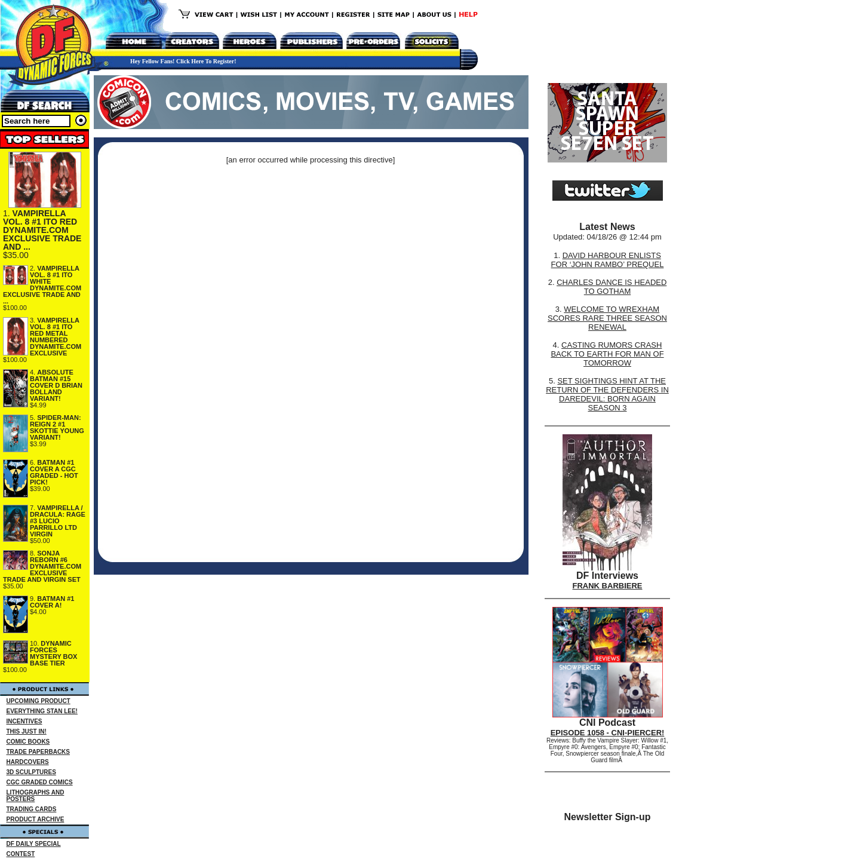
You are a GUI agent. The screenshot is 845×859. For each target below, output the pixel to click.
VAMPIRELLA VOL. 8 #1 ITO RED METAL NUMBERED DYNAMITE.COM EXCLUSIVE (55, 337)
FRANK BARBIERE (608, 585)
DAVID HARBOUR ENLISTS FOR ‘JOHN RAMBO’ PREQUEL (607, 260)
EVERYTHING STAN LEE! (42, 711)
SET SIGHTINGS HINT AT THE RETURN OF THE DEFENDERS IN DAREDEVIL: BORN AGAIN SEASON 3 (607, 394)
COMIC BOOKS (28, 741)
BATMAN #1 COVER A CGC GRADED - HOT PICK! (54, 472)
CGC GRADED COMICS (40, 782)
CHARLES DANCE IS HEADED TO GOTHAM (611, 287)
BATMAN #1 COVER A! (52, 602)
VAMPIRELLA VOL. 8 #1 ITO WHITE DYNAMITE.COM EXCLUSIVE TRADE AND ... (42, 285)
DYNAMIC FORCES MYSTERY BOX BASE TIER (53, 653)
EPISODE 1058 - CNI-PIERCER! (608, 732)
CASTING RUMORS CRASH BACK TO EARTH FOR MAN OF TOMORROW (607, 353)
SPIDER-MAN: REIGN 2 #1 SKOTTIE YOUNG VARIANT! (57, 427)
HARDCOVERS (28, 762)
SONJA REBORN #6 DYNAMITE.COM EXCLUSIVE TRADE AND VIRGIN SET (42, 566)
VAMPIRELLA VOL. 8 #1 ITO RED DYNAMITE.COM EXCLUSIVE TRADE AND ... (42, 229)
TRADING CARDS (32, 809)
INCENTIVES (24, 721)
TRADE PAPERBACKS (38, 751)
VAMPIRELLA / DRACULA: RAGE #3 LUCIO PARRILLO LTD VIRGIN (57, 521)
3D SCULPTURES (31, 772)
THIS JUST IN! (27, 731)
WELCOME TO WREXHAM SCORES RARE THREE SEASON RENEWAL (607, 318)
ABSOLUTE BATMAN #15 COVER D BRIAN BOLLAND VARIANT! (56, 385)
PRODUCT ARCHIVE (35, 819)
